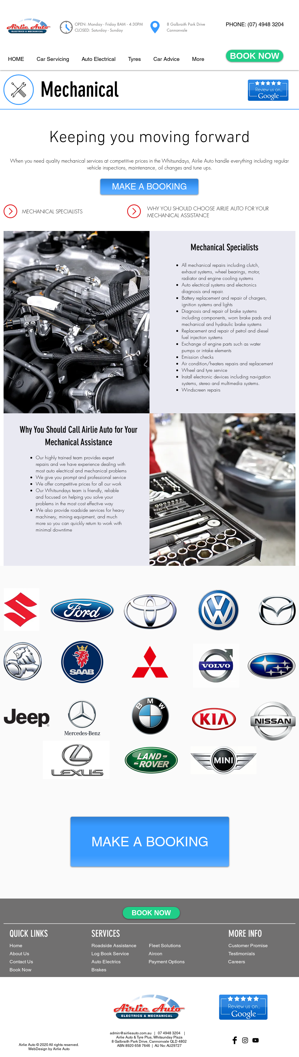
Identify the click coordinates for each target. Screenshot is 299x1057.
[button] (173, 946)
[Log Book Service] (119, 954)
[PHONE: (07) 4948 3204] (254, 24)
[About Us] (31, 954)
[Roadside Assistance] (115, 946)
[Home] (31, 946)
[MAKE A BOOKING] (149, 187)
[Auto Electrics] (113, 962)
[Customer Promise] (258, 946)
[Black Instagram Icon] (245, 1040)
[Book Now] (31, 970)
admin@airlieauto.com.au (131, 1033)
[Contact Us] (31, 962)
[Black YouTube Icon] (255, 1040)
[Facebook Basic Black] (235, 1040)
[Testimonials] (249, 954)
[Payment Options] (176, 962)
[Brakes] (102, 970)
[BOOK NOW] (254, 56)
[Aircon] (159, 954)
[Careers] (240, 962)
